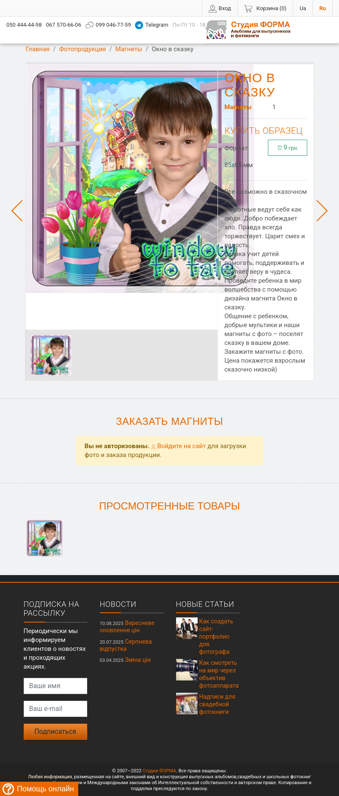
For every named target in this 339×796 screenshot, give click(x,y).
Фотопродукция (82, 49)
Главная (38, 49)
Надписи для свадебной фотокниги (217, 704)
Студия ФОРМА (159, 771)
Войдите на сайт (178, 446)
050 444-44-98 (23, 25)
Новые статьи (205, 604)
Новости (118, 604)
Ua (303, 8)
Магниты (129, 49)
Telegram (151, 25)
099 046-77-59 (108, 25)
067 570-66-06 (63, 25)
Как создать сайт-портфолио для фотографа (216, 636)
